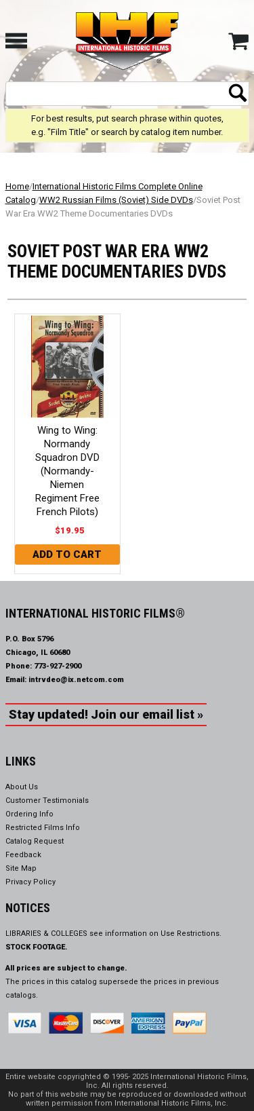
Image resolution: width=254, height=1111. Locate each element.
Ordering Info (29, 814)
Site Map (21, 868)
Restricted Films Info (42, 827)
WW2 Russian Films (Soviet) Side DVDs (116, 200)
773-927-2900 (57, 666)
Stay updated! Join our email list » (106, 714)
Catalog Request (34, 841)
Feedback (23, 854)
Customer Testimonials (47, 800)
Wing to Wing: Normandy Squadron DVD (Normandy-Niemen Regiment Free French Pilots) (67, 471)
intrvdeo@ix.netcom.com (76, 679)
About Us (21, 787)
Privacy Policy (30, 882)
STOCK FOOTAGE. (36, 947)
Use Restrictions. (191, 933)
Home (17, 186)
